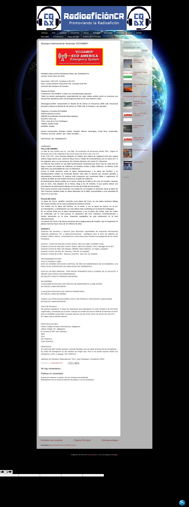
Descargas (108, 33)
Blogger (115, 455)
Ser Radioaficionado (140, 150)
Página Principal (82, 440)
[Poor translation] (9, 472)
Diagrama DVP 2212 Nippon (138, 61)
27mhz (139, 33)
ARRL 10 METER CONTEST (139, 114)
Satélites (63, 33)
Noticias (44, 33)
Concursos (75, 33)
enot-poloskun (92, 455)
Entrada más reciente (52, 440)
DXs (53, 33)
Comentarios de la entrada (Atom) (63, 445)
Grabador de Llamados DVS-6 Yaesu (139, 103)
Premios (96, 33)
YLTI (130, 33)
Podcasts (120, 33)
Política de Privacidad (92, 37)
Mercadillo (45, 37)
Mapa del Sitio (73, 37)
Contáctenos (58, 37)
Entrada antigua (110, 440)
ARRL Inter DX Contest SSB (138, 139)
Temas (86, 33)
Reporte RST (138, 162)
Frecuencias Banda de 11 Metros (135, 96)
